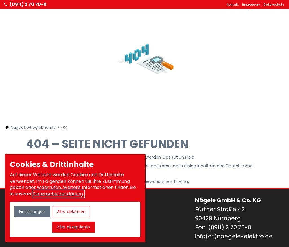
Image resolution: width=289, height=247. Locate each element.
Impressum (251, 4)
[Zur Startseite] (26, 11)
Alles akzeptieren (73, 227)
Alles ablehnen (71, 211)
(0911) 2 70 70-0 (229, 227)
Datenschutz (274, 4)
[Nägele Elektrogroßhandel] (33, 127)
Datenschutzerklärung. (58, 194)
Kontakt (233, 4)
